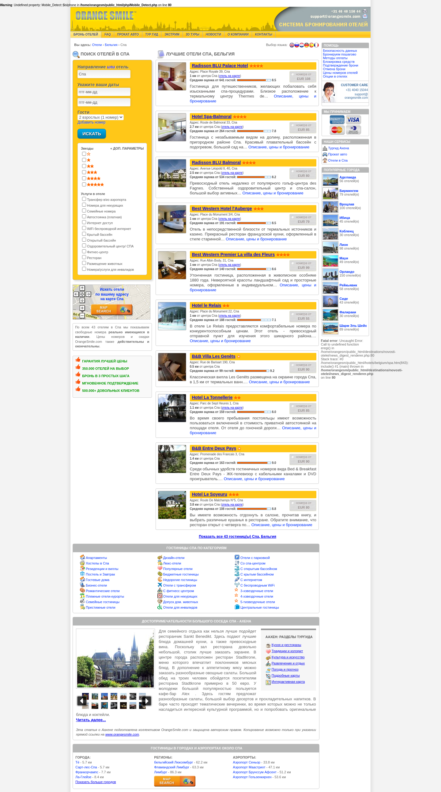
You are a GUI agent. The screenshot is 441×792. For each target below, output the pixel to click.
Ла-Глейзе (83, 777)
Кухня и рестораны (286, 645)
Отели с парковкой (255, 558)
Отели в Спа (338, 160)
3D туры (192, 34)
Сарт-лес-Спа (86, 767)
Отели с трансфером (179, 585)
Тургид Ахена (338, 148)
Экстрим (171, 34)
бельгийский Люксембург (173, 762)
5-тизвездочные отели (257, 602)
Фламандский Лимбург (171, 767)
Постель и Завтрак (100, 574)
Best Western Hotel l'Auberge (222, 208)
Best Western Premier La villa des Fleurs (233, 254)
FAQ (107, 34)
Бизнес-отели (96, 585)
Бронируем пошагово (339, 54)
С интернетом (251, 580)
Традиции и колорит (287, 651)
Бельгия (111, 45)
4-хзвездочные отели (256, 596)
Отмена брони (334, 69)
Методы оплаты (335, 58)
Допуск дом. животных (180, 602)
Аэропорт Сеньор (246, 762)
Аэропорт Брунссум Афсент (255, 772)
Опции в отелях (335, 76)
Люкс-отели (172, 563)
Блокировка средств (338, 61)
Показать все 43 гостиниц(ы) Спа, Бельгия (237, 536)
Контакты (263, 34)
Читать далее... (91, 719)
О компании (238, 34)
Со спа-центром (253, 563)
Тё (77, 762)
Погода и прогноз (285, 669)
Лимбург (160, 772)
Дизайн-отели (174, 558)
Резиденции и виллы (102, 569)
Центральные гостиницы (259, 607)
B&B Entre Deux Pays (214, 448)
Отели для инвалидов (180, 607)
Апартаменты (96, 558)
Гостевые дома (97, 580)
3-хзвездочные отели (256, 591)
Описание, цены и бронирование (278, 147)
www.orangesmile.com (122, 734)
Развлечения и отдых (288, 663)
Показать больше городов (95, 782)
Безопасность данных (340, 50)
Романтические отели (103, 591)
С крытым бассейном (257, 574)
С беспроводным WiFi (257, 585)
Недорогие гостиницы (180, 580)
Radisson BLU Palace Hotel (220, 65)
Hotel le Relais (206, 305)
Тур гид (151, 34)
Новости (213, 34)
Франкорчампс (86, 772)
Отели (97, 45)
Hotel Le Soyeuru (209, 494)
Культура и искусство (288, 657)
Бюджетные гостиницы (181, 574)
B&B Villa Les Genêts (214, 356)
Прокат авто (128, 34)
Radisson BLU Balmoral (216, 162)
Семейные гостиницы (102, 602)
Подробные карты (286, 675)
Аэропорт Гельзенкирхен (252, 777)
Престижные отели (100, 607)
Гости (83, 112)
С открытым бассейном (258, 569)
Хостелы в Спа (97, 563)
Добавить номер (91, 122)
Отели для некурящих (180, 596)
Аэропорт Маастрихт (249, 767)
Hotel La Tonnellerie (212, 397)
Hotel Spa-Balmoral (212, 116)
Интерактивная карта (288, 681)
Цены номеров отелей (340, 73)
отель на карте (229, 76)
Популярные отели (178, 569)
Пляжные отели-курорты (105, 596)
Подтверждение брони (340, 65)
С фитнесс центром (178, 591)
